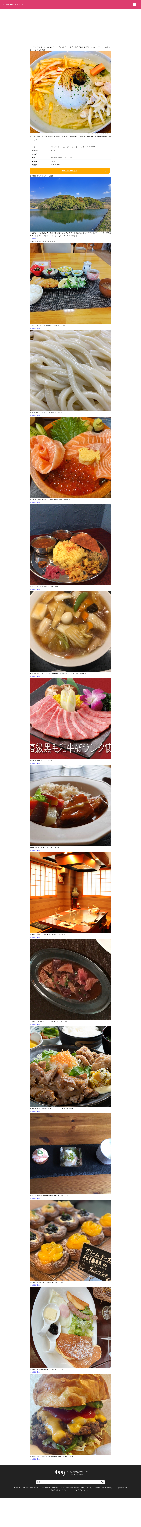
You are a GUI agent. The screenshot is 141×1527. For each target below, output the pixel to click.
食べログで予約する (69, 171)
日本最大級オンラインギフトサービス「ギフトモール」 (70, 1490)
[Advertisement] (70, 26)
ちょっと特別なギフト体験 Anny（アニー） (77, 1487)
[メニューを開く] (133, 4)
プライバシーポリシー (30, 1487)
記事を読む (34, 238)
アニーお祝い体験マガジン (13, 4)
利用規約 (55, 1487)
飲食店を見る (35, 328)
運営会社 (17, 1487)
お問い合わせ (45, 1487)
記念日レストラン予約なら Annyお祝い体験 (111, 1487)
